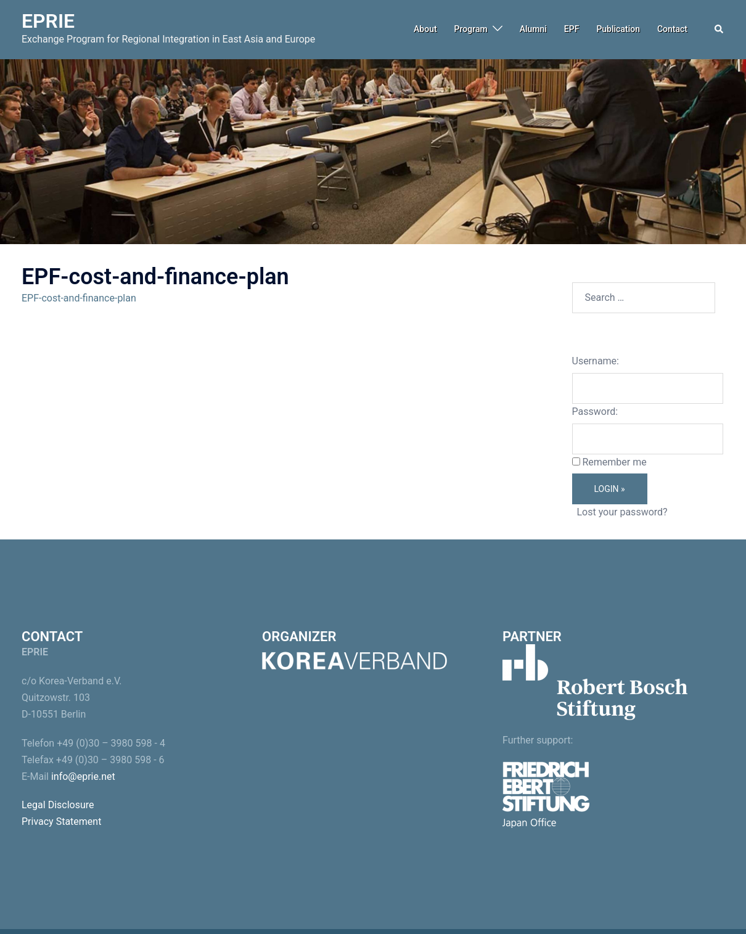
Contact (672, 29)
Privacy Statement (61, 821)
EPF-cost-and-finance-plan (79, 298)
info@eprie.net (83, 776)
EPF (572, 29)
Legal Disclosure (58, 805)
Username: (595, 361)
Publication (618, 29)
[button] (719, 30)
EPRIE (48, 21)
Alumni (533, 29)
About (425, 29)
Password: (595, 411)
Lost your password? (621, 512)
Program (471, 29)
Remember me (614, 462)
